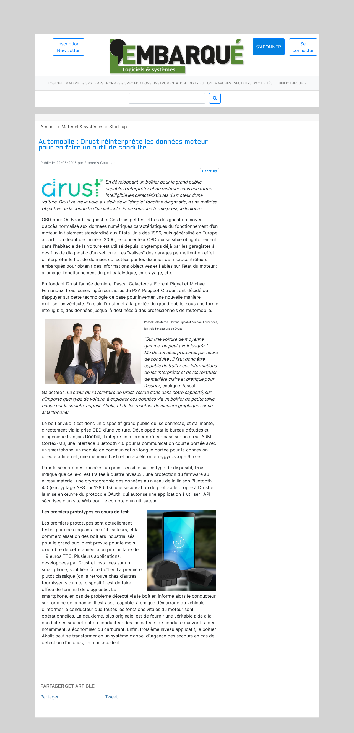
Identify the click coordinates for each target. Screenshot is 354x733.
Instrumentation (170, 83)
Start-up (118, 126)
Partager (49, 697)
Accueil (48, 126)
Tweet (111, 697)
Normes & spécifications (129, 83)
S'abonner (268, 47)
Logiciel (55, 83)
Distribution (200, 83)
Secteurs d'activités (254, 83)
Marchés (223, 83)
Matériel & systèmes (84, 83)
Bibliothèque (291, 83)
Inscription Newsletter (68, 47)
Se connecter (303, 47)
